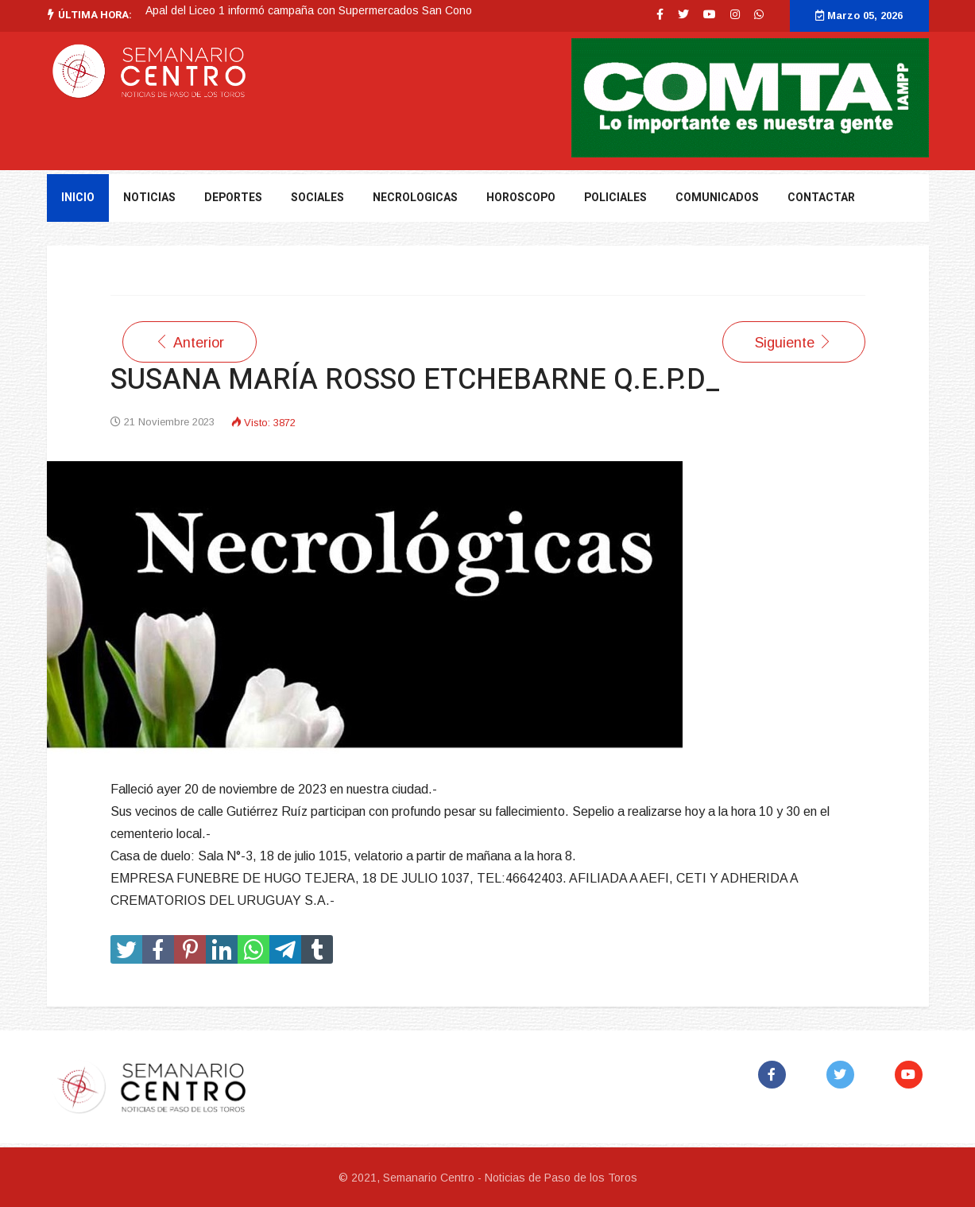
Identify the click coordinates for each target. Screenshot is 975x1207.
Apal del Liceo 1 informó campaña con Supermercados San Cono (308, 10)
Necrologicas (415, 197)
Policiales (615, 197)
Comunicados (717, 197)
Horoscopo (520, 197)
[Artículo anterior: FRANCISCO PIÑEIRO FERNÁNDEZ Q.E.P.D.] (189, 342)
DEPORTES (233, 197)
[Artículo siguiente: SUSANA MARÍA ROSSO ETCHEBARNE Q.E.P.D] (793, 342)
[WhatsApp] (759, 14)
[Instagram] (735, 14)
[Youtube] (709, 14)
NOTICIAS (149, 197)
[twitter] (683, 14)
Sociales (317, 197)
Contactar (821, 197)
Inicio (78, 197)
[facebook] (660, 14)
